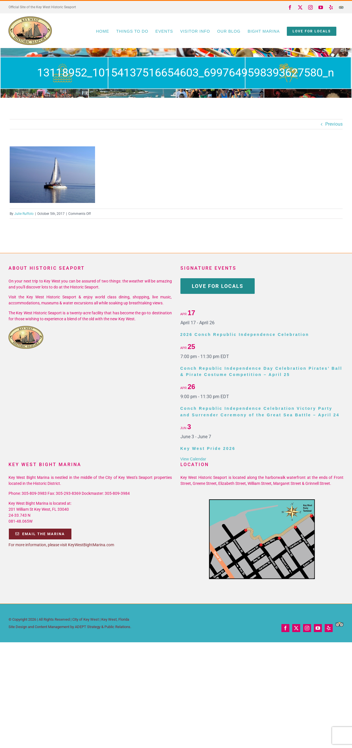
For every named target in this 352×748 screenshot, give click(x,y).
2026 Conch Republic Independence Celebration (244, 334)
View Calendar (193, 459)
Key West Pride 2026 (208, 448)
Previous (334, 124)
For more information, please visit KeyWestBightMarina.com (61, 545)
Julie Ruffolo (24, 214)
